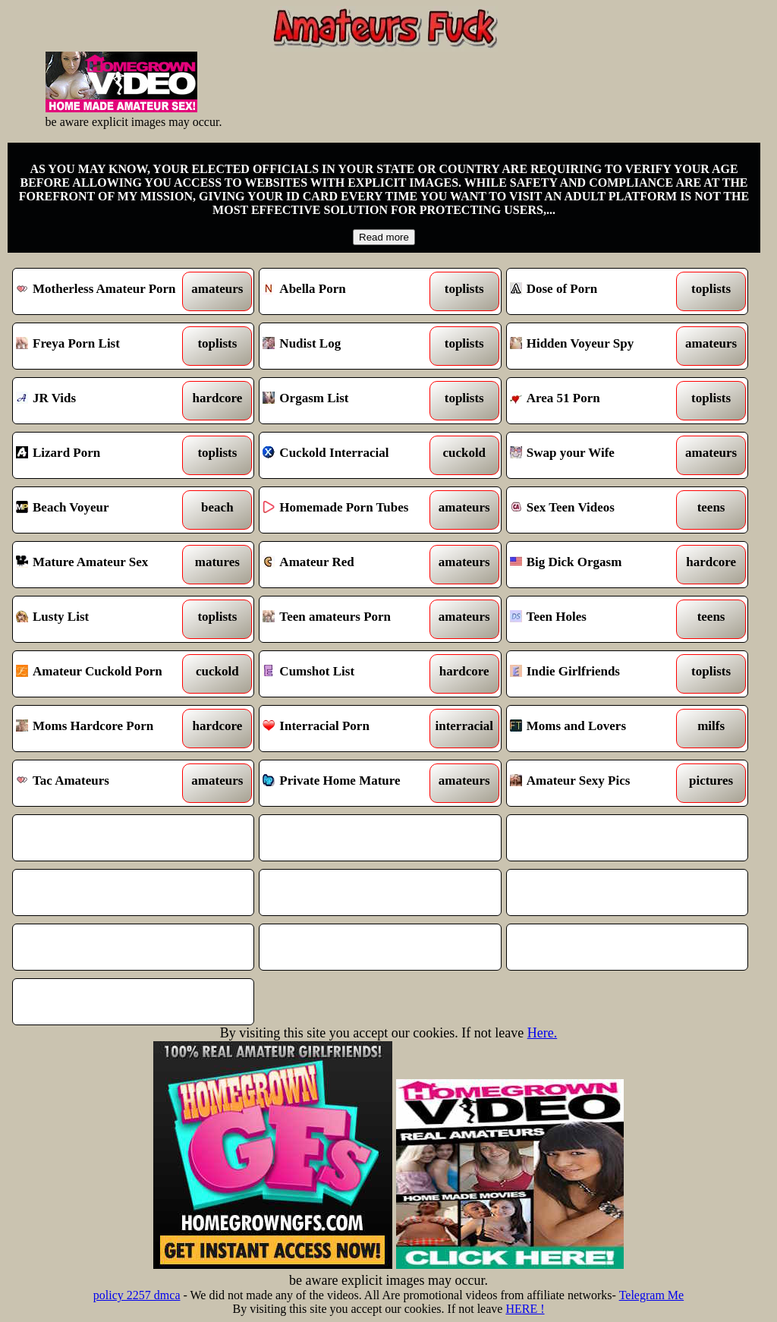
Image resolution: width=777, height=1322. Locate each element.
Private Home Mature (349, 783)
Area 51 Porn (596, 400)
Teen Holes (596, 619)
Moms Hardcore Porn (102, 728)
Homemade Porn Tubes (349, 510)
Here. (542, 1032)
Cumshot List (349, 674)
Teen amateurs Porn (349, 619)
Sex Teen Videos (596, 510)
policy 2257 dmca (137, 1295)
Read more (384, 237)
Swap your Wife (596, 455)
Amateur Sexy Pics (596, 783)
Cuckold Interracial (349, 455)
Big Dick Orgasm (596, 564)
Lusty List (102, 619)
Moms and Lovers (596, 728)
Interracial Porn (349, 728)
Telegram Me (651, 1295)
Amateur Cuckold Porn (102, 674)
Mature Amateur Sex (102, 564)
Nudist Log (349, 346)
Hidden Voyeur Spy (596, 346)
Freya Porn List (102, 346)
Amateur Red (349, 564)
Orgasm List (349, 400)
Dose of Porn (596, 291)
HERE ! (524, 1308)
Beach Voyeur (102, 510)
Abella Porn (349, 291)
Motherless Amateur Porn (102, 291)
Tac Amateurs (102, 783)
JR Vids (102, 400)
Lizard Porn (102, 455)
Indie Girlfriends (596, 674)
